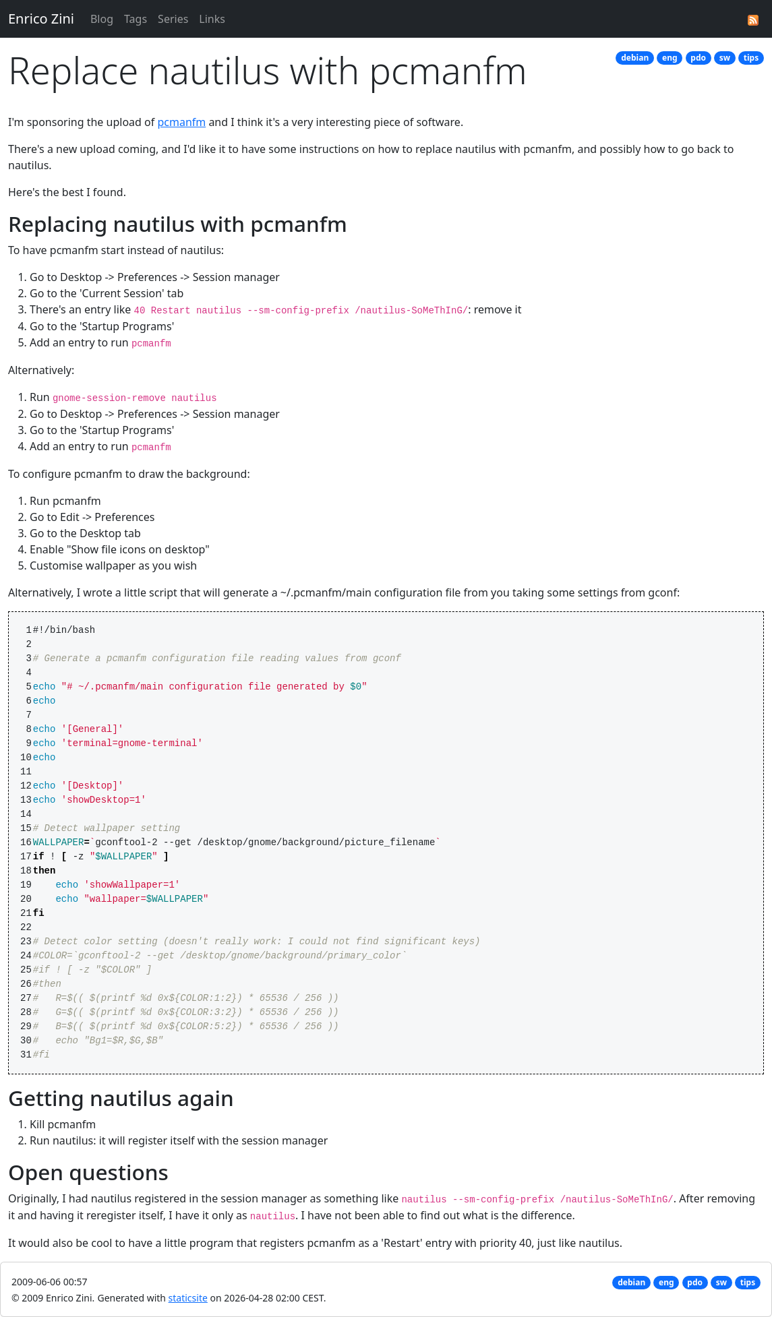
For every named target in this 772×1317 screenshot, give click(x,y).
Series (173, 18)
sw (724, 57)
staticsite (188, 1297)
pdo (698, 57)
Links (212, 18)
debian (635, 57)
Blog (101, 18)
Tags (135, 18)
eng (670, 57)
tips (751, 57)
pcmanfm (181, 122)
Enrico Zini (41, 18)
